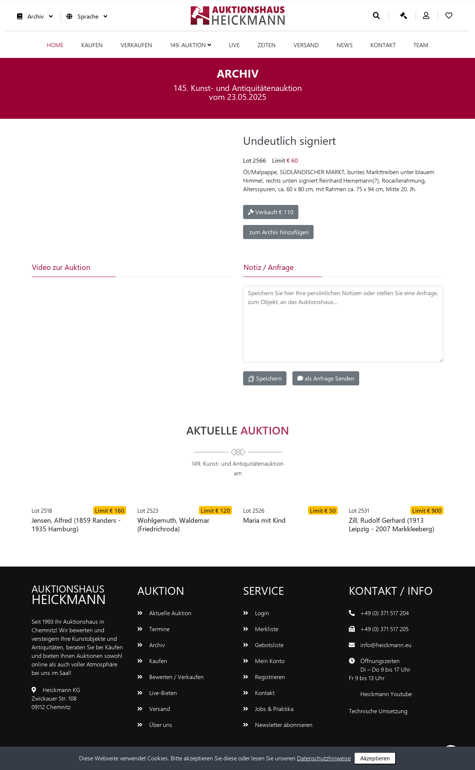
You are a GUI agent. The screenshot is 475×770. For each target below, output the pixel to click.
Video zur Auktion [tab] (61, 267)
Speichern (265, 378)
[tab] (150, 267)
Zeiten (267, 45)
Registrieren (264, 677)
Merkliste (260, 629)
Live (234, 45)
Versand (306, 45)
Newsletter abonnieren (277, 724)
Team (420, 45)
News (345, 45)
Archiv (33, 16)
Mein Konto (264, 661)
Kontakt (383, 45)
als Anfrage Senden (325, 378)
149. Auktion (190, 45)
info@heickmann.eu (386, 645)
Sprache (85, 16)
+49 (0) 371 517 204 (384, 613)
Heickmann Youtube (386, 694)
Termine (153, 629)
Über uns (154, 724)
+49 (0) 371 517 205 (384, 629)
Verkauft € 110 (271, 212)
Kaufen (92, 45)
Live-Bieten (157, 692)
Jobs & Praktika (268, 708)
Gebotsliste (263, 645)
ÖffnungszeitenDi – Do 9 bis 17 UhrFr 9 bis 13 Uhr (379, 669)
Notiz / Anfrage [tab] (268, 267)
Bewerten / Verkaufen (170, 677)
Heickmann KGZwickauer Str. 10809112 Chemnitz (56, 698)
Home (55, 45)
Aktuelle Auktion (164, 613)
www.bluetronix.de (372, 719)
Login (256, 613)
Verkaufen (136, 45)
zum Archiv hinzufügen (278, 232)
